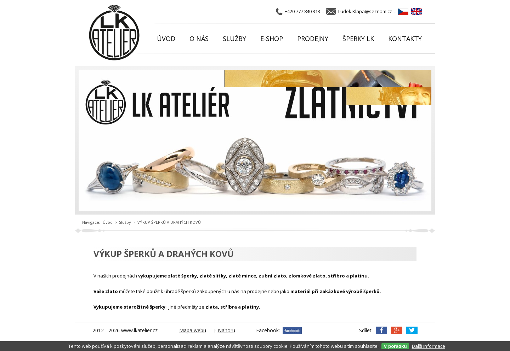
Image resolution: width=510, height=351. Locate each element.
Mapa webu (192, 330)
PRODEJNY (312, 38)
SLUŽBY (234, 38)
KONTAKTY (405, 38)
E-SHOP (271, 38)
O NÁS (199, 38)
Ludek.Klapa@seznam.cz (365, 11)
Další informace (428, 346)
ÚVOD (166, 38)
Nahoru (226, 330)
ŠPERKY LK (358, 38)
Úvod (108, 222)
